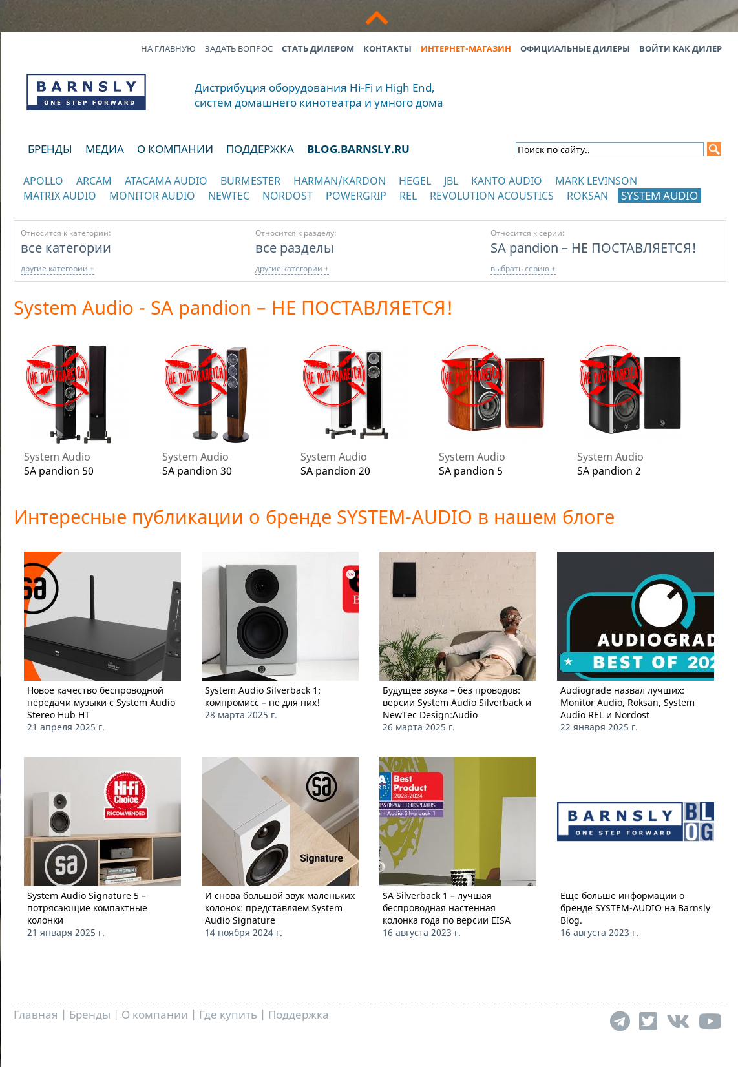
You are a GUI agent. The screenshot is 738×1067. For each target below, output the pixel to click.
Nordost (287, 196)
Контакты (387, 48)
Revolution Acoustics (492, 196)
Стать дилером (318, 48)
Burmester (250, 181)
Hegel (415, 181)
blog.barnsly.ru (358, 148)
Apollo (43, 181)
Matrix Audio (59, 196)
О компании (175, 148)
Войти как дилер (680, 48)
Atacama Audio (166, 181)
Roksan (587, 196)
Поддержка (260, 148)
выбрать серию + (523, 268)
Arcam (94, 181)
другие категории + (57, 268)
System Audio (659, 195)
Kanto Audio (506, 181)
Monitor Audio (152, 196)
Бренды (50, 148)
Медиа (104, 148)
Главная (36, 1014)
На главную (168, 48)
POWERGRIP (356, 196)
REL (408, 196)
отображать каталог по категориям (87, 208)
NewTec (228, 196)
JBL (451, 181)
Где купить (228, 1014)
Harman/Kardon (339, 181)
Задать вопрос (239, 48)
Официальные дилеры (575, 48)
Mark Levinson (596, 181)
